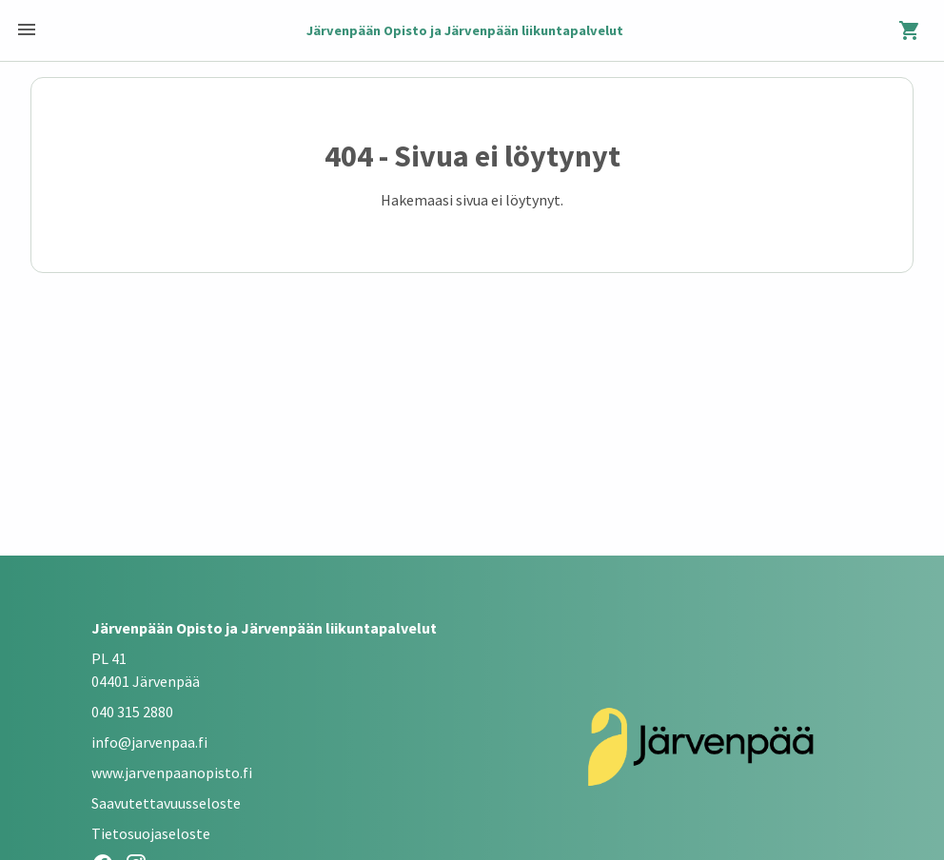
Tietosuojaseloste (150, 833)
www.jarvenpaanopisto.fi (171, 772)
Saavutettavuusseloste (166, 802)
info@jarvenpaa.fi (149, 742)
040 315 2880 (132, 711)
